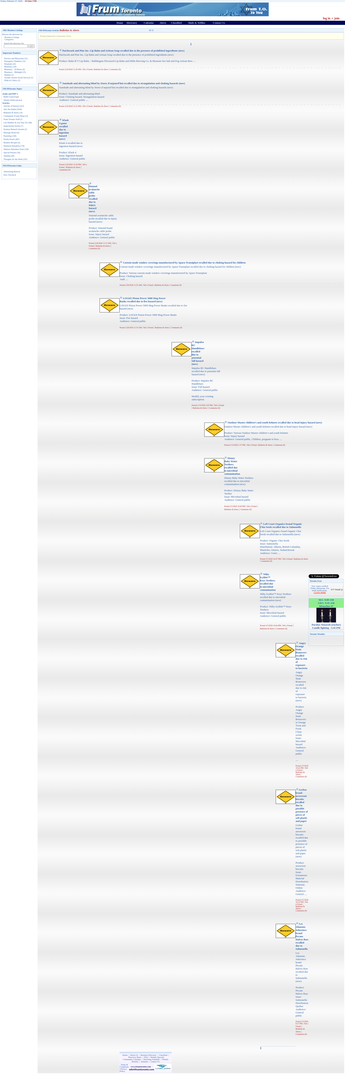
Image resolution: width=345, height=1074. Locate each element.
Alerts (162, 22)
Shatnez (7, 75)
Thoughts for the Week (13, 159)
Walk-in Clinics (10, 80)
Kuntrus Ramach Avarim (14, 129)
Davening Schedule (151, 1059)
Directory (132, 22)
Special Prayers (10, 152)
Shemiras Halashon (12, 146)
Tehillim (7, 156)
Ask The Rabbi (10, 109)
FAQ (146, 1057)
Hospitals (8, 64)
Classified (176, 22)
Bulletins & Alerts (11, 113)
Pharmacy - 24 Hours (13, 69)
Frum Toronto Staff (12, 119)
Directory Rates (134, 1057)
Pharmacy (8, 67)
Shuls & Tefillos (196, 22)
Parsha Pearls (9, 139)
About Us (134, 1055)
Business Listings (12, 37)
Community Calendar (132, 1059)
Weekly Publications (12, 100)
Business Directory (148, 1055)
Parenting (8, 136)
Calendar (149, 22)
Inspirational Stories (12, 126)
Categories (9, 39)
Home (120, 22)
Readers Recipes (10, 143)
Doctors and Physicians (14, 58)
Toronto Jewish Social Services (17, 78)
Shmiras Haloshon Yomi (14, 149)
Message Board (10, 133)
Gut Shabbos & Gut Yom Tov (16, 123)
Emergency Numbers (13, 61)
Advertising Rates (11, 171)
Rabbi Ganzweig (10, 97)
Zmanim (144, 1061)
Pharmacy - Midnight (13, 72)
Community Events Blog (14, 116)
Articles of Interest (11, 106)
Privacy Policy (123, 1070)
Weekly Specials (157, 1057)
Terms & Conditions (124, 1066)
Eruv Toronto (9, 175)
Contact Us (219, 22)
